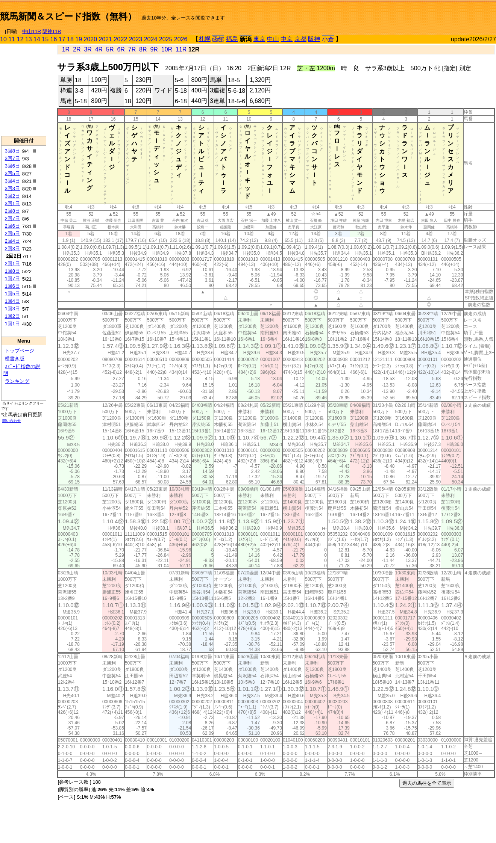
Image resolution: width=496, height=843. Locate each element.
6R (120, 49)
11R (181, 49)
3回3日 (12, 188)
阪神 (314, 39)
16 (53, 39)
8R (143, 49)
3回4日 (12, 181)
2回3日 (12, 248)
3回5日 (12, 173)
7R (132, 49)
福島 (232, 39)
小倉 (328, 39)
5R (110, 49)
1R (66, 49)
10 (3, 39)
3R (87, 49)
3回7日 (12, 158)
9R (154, 49)
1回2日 (12, 316)
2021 (105, 39)
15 (45, 39)
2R (76, 49)
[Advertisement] (408, 13)
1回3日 (12, 308)
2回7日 (12, 218)
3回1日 (12, 203)
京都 (300, 39)
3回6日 (12, 166)
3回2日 (12, 196)
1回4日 (12, 301)
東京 (259, 39)
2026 (181, 39)
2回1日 (12, 263)
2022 (120, 39)
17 (62, 39)
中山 (273, 39)
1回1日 (12, 323)
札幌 (205, 39)
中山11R (31, 31)
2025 (166, 39)
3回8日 (12, 151)
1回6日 (12, 286)
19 (78, 39)
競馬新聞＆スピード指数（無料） (68, 16)
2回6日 (12, 226)
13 (28, 39)
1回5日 (12, 293)
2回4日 (12, 241)
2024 (151, 39)
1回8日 (12, 271)
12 (20, 39)
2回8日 (12, 211)
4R (99, 49)
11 (11, 39)
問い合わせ (11, 420)
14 (36, 39)
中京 (287, 39)
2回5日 (12, 233)
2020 (90, 39)
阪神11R (51, 31)
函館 (218, 39)
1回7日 (12, 278)
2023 (136, 39)
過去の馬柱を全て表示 (426, 783)
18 (70, 39)
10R (166, 49)
